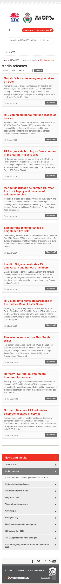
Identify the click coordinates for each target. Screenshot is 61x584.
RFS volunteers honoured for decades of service (30, 116)
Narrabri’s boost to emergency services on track (29, 80)
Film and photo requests (16, 504)
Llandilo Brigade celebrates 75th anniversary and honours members (26, 266)
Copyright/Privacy (36, 570)
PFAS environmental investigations (21, 524)
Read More (51, 103)
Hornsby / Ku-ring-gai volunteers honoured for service (25, 375)
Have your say (11, 518)
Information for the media (16, 491)
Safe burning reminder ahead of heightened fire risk (24, 229)
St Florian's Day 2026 (14, 531)
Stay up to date (12, 497)
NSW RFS (14, 60)
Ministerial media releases (17, 484)
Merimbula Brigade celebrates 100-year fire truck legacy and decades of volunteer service (29, 191)
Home (4, 60)
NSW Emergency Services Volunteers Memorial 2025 (27, 545)
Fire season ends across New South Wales (27, 339)
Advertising (10, 511)
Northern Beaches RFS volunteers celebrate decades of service (25, 412)
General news (11, 464)
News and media (30, 60)
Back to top (48, 577)
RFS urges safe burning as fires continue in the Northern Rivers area (30, 153)
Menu (15, 53)
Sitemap (20, 570)
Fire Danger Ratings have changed (21, 538)
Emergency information (36, 30)
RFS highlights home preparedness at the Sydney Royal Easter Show (28, 302)
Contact (10, 570)
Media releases (47, 60)
